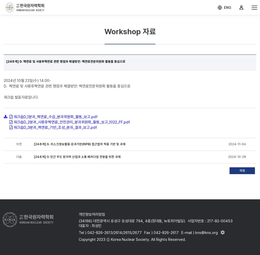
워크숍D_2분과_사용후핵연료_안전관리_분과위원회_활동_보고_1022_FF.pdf (72, 122)
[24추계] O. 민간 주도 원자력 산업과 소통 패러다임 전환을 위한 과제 (77, 157)
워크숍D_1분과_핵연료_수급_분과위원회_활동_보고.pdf (56, 117)
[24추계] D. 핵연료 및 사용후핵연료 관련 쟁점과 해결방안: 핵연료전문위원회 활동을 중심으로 (65, 61)
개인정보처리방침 (92, 214)
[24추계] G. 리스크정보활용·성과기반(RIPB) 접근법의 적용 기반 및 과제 (79, 144)
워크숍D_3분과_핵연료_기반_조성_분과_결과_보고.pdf (55, 127)
